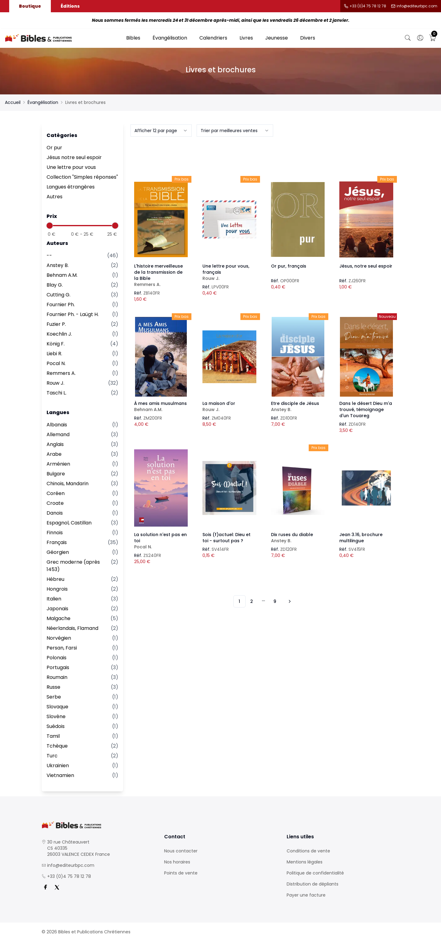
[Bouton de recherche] (408, 38)
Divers (307, 37)
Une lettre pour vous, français (229, 272)
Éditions (70, 6)
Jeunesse (276, 37)
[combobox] (161, 130)
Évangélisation (170, 37)
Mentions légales (304, 862)
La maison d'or (229, 406)
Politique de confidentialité (315, 873)
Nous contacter (181, 851)
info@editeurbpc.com (417, 6)
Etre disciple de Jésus (298, 406)
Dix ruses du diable (298, 537)
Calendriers (213, 37)
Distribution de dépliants (312, 884)
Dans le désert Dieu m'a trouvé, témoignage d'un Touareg (365, 409)
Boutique (30, 6)
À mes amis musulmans (161, 406)
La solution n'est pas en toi (161, 540)
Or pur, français (288, 266)
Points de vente (181, 873)
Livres (246, 37)
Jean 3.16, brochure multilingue (361, 537)
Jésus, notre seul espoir (365, 266)
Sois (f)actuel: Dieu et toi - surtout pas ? (226, 537)
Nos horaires (177, 862)
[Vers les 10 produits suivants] (288, 601)
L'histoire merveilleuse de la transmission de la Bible (161, 275)
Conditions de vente (308, 851)
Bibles (133, 37)
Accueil (13, 102)
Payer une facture (306, 895)
